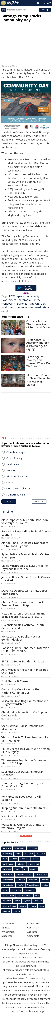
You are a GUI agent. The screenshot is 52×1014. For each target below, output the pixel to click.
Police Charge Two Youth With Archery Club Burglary (25, 750)
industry (45, 879)
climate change (9, 906)
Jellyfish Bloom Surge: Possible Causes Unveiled (25, 578)
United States (33, 885)
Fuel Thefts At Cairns (14, 681)
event (4, 311)
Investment (8, 879)
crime (5, 890)
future (17, 900)
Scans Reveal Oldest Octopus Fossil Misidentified (23, 727)
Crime (9, 482)
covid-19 (33, 869)
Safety (36, 300)
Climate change (15, 452)
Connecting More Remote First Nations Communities (20, 691)
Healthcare (12, 464)
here (29, 281)
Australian (29, 853)
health (36, 859)
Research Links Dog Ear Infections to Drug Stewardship (24, 702)
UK (25, 869)
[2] (37, 986)
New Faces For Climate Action (20, 816)
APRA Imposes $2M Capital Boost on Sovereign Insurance (24, 521)
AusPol (21, 885)
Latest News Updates (7, 925)
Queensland (33, 864)
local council (8, 307)
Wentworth (8, 303)
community (33, 296)
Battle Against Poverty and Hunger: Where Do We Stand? (38, 361)
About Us (32, 931)
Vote (9, 501)
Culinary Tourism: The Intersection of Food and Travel (38, 324)
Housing (11, 470)
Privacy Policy (8, 931)
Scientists (7, 900)
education (20, 879)
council (18, 869)
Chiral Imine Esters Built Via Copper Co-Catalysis (24, 714)
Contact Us (33, 927)
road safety (42, 307)
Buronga (22, 303)
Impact (33, 906)
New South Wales (24, 874)
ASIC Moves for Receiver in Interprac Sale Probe (24, 671)
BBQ (43, 303)
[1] (34, 986)
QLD (37, 895)
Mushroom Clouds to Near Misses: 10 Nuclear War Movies (38, 380)
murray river (25, 307)
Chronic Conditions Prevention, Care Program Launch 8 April (24, 603)
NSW (12, 296)
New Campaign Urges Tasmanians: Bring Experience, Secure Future (23, 615)
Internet (6, 911)
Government (8, 300)
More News (26, 835)
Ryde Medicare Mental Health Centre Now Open (25, 556)
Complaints (33, 935)
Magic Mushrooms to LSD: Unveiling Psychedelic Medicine (24, 567)
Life (3, 10)
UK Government (25, 895)
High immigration (17, 476)
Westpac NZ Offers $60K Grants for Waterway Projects (23, 826)
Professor (25, 859)
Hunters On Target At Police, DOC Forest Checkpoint (22, 784)
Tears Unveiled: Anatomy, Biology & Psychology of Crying (37, 344)
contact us (13, 1011)
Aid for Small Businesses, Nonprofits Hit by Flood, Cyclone (24, 544)
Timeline (7, 511)
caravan (34, 303)
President (38, 900)
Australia (7, 848)
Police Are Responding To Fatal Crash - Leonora (26, 533)
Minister (21, 864)
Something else (15, 494)
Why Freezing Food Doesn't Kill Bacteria (21, 798)
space (20, 296)
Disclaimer (6, 935)
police (18, 853)
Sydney (27, 900)
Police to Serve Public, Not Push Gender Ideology (21, 638)
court (41, 906)
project (45, 885)
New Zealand (8, 895)
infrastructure (41, 874)
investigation (8, 885)
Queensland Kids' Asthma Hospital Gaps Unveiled (23, 626)
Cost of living (14, 458)
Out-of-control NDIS (18, 488)
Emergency (16, 890)
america (23, 906)
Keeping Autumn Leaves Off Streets (24, 808)
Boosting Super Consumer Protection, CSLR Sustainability (25, 649)
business (7, 869)
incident (17, 911)
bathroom (24, 300)
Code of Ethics (34, 923)
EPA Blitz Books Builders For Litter (23, 661)
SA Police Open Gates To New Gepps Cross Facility (24, 592)
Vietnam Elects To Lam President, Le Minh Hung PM (24, 739)
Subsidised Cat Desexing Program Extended (22, 773)
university (33, 848)
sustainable (30, 890)
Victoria (14, 859)
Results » (39, 501)
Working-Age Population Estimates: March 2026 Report (24, 761)
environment (8, 864)
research (41, 853)
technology (33, 879)
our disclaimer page (34, 1011)
